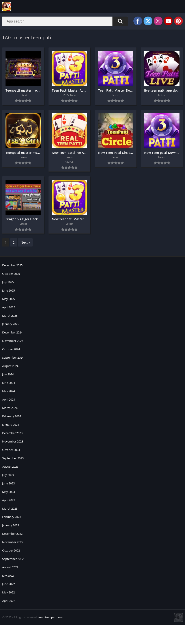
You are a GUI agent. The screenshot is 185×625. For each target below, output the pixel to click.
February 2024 (11, 416)
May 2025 (8, 299)
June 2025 (8, 290)
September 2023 (13, 458)
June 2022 (8, 584)
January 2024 (10, 425)
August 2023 (10, 467)
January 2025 (10, 324)
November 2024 (12, 341)
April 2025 (8, 307)
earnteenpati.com (51, 617)
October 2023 (11, 450)
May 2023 (8, 492)
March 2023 (9, 508)
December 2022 (12, 534)
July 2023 (8, 475)
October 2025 (11, 274)
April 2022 (8, 601)
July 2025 (8, 282)
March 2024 (9, 408)
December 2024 (12, 332)
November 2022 (12, 542)
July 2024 (8, 374)
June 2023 (8, 483)
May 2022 (8, 592)
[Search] (65, 21)
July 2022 (8, 576)
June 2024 (8, 383)
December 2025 (12, 265)
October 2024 (11, 349)
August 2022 (10, 567)
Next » (25, 242)
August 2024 (10, 366)
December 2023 (12, 433)
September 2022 (13, 559)
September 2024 (13, 358)
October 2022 (11, 550)
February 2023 (11, 517)
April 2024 (8, 399)
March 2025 (9, 316)
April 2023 (8, 500)
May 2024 (8, 391)
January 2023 (10, 525)
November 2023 (12, 441)
